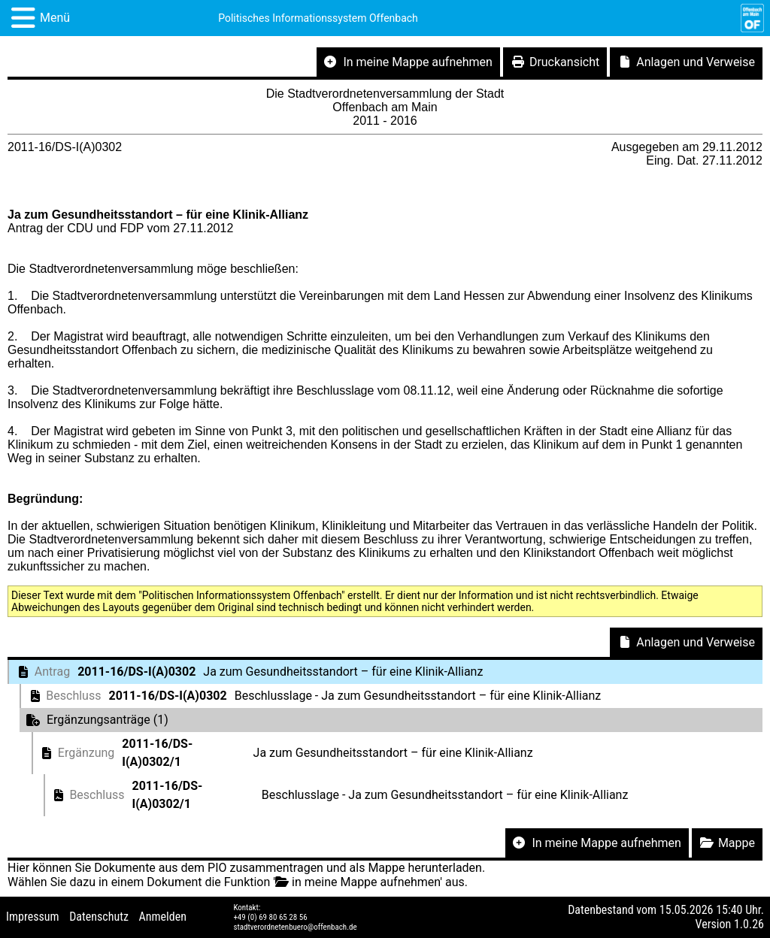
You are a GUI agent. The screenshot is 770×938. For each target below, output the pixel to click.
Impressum (32, 916)
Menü (55, 18)
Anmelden (162, 916)
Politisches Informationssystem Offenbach (318, 18)
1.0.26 (749, 924)
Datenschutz (99, 916)
